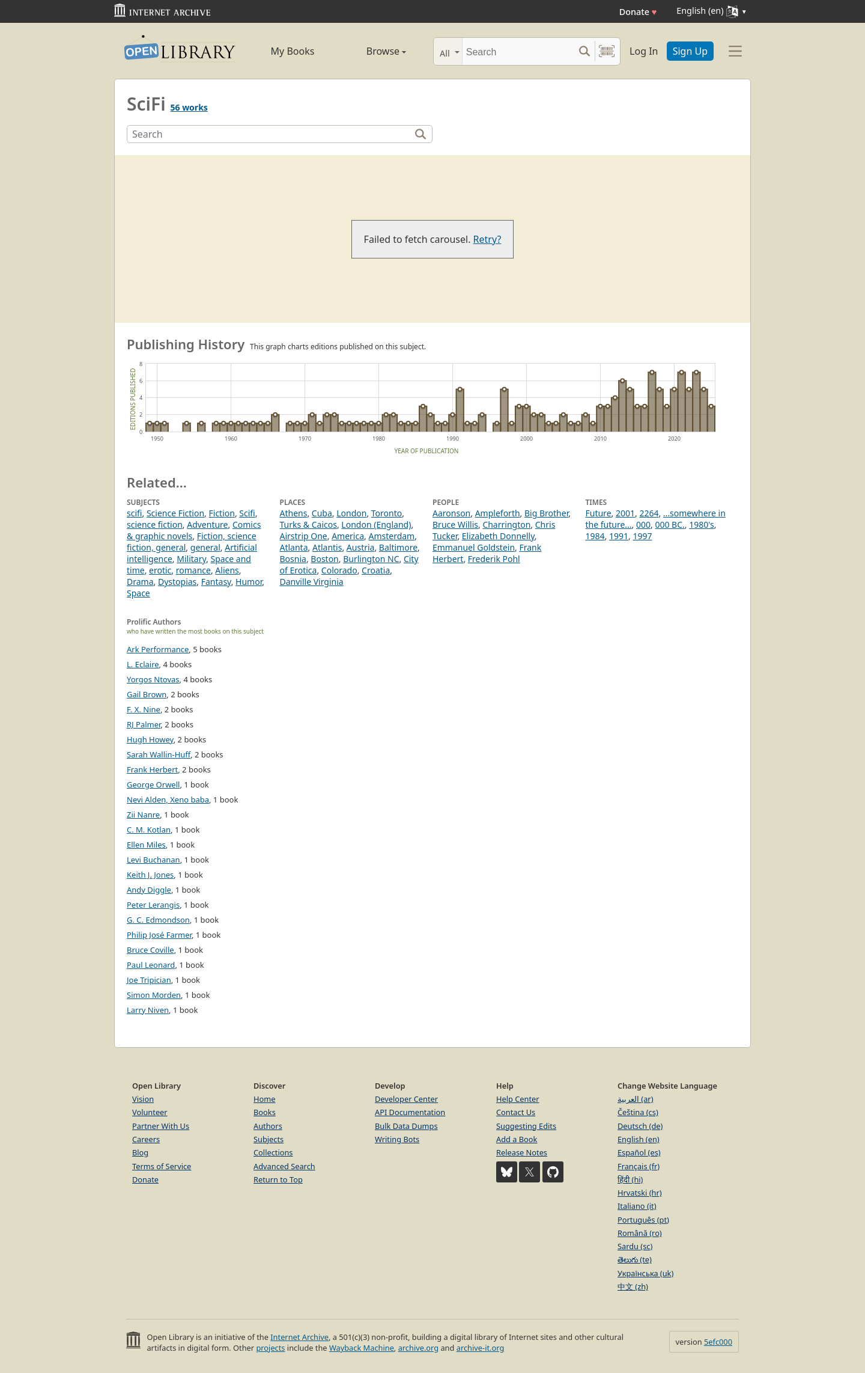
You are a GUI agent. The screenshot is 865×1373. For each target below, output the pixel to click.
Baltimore (398, 547)
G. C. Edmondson (158, 919)
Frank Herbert (152, 769)
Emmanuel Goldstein (473, 547)
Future (599, 513)
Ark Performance (158, 649)
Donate (638, 11)
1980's (701, 524)
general (205, 547)
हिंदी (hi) (630, 1179)
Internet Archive (299, 1337)
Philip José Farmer (159, 934)
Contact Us (515, 1112)
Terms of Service (161, 1166)
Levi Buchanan (153, 859)
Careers (146, 1139)
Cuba (322, 513)
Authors (267, 1126)
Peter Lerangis (153, 904)
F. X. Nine (143, 709)
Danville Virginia (312, 581)
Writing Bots (397, 1139)
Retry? (487, 239)
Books (264, 1112)
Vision (143, 1098)
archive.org (418, 1347)
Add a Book (516, 1139)
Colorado (339, 570)
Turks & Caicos (308, 524)
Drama (140, 581)
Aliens (226, 570)
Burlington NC (371, 558)
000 (643, 524)
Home (264, 1098)
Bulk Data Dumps (406, 1126)
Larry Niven (148, 1010)
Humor (248, 581)
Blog (140, 1152)
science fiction (155, 524)
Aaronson (451, 513)
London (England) (376, 524)
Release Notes (521, 1152)
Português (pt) (643, 1219)
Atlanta (294, 547)
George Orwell (153, 784)
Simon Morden (154, 994)
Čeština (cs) (638, 1112)
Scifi (247, 513)
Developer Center (406, 1098)
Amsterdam (391, 536)
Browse (372, 51)
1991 (618, 536)
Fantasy (216, 581)
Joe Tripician (149, 979)
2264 (648, 513)
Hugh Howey (150, 739)
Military (191, 558)
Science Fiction (175, 513)
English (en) (639, 1139)
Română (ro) (640, 1233)
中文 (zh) (633, 1286)
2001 (625, 513)
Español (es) (639, 1152)
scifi (134, 513)
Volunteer (150, 1112)
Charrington (506, 524)
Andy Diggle (149, 889)
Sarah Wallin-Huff (158, 754)
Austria (361, 547)
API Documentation (410, 1112)
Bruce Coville (150, 949)
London (351, 513)
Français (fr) (639, 1166)
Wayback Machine (361, 1347)
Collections (273, 1152)
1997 (642, 536)
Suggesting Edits (526, 1126)
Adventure (207, 524)
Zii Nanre (143, 814)
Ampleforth (497, 513)
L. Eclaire (143, 664)
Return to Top (278, 1179)
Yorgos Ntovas (153, 679)
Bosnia (293, 558)
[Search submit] (584, 51)
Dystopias (177, 581)
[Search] (518, 51)
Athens (294, 513)
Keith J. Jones (150, 874)
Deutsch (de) (640, 1126)
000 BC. (669, 524)
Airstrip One (303, 536)
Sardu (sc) (635, 1246)
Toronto (386, 513)
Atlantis (327, 547)
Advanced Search (284, 1166)
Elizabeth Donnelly (498, 536)
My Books (293, 51)
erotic (160, 570)
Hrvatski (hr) (640, 1192)
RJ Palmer (143, 724)
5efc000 (718, 1341)
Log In (644, 51)
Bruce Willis (455, 524)
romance (193, 570)
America (348, 536)
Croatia (376, 570)
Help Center (517, 1098)
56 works (188, 107)
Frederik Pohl (494, 558)
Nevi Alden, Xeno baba (168, 799)
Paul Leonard (151, 964)
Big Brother (546, 513)
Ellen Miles (146, 844)
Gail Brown (146, 694)
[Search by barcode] (606, 51)
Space (138, 593)
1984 (595, 536)
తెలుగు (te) (635, 1259)
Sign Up (690, 51)
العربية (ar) (635, 1098)
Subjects (268, 1139)
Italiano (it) (637, 1205)
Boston (324, 558)
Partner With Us (160, 1126)
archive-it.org (481, 1347)
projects (270, 1347)
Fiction (222, 513)
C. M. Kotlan (149, 829)
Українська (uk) (645, 1273)
